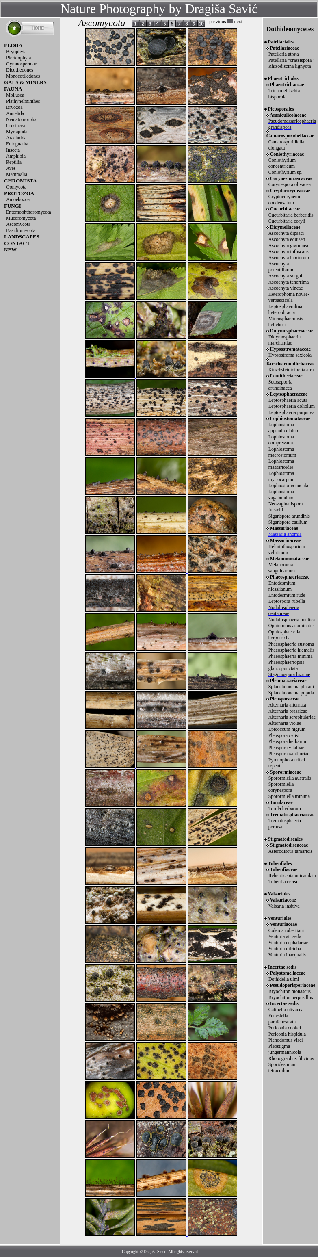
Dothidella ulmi (283, 979)
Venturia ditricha (284, 948)
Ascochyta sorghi (285, 276)
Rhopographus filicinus (291, 1058)
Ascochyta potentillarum (281, 267)
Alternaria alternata (287, 705)
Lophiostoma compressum (281, 440)
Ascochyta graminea (288, 245)
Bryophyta (16, 51)
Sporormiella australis (290, 778)
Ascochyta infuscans (288, 251)
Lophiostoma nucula (288, 485)
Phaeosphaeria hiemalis (291, 650)
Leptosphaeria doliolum (291, 406)
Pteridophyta (18, 58)
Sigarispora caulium (287, 522)
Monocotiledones (23, 76)
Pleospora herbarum (287, 741)
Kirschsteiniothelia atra (291, 370)
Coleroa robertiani (286, 930)
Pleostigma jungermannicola (284, 1049)
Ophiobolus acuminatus (291, 625)
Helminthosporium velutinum (286, 549)
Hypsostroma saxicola (290, 355)
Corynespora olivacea (289, 184)
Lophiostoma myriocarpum (281, 476)
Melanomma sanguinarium (281, 568)
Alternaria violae (284, 723)
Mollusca (15, 95)
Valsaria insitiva (284, 906)
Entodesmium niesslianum (282, 586)
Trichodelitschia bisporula (284, 94)
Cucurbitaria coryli (286, 221)
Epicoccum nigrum (287, 729)
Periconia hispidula (287, 1034)
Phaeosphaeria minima (290, 656)
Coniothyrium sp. (285, 172)
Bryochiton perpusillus (290, 997)
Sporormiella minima (289, 796)
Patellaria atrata (283, 54)
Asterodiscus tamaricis (290, 851)
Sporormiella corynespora (281, 787)
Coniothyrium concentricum (282, 163)
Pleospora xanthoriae (288, 753)
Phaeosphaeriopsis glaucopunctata (286, 665)
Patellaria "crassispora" (291, 60)
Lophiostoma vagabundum (281, 495)
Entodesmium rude (286, 595)
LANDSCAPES (21, 237)
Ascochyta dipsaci (286, 233)
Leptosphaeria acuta (287, 400)
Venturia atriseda (284, 936)
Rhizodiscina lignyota (289, 66)
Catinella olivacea (285, 1009)
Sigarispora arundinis (289, 516)
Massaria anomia (285, 534)
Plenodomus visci (285, 1040)
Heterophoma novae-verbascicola (288, 297)
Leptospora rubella (286, 601)
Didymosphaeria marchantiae (284, 340)
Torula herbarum (284, 808)
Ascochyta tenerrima (288, 282)
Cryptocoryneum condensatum (284, 200)
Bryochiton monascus (289, 991)
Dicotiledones (19, 70)
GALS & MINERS (25, 82)
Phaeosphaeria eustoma (291, 644)
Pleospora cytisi (283, 735)
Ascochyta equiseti (286, 239)
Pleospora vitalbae (286, 747)
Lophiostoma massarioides (281, 464)
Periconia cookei (284, 1028)
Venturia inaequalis (287, 955)
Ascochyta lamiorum (288, 257)
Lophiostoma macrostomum (282, 452)
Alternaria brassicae (287, 711)
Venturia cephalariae (288, 942)
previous (217, 21)
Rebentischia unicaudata (292, 875)
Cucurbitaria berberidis (291, 215)
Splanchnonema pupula (291, 693)
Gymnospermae (21, 64)
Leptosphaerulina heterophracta (285, 309)
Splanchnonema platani (291, 686)
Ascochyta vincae (285, 288)
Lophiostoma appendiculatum (284, 427)
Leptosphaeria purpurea (291, 412)
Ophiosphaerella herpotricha (284, 635)
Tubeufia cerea (282, 881)
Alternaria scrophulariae (292, 717)
